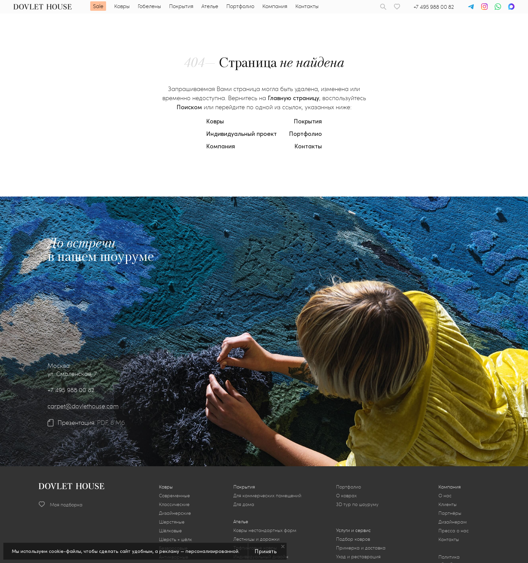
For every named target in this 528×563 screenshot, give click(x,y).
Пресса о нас (453, 530)
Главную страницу (293, 98)
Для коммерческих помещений (267, 495)
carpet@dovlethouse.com (83, 406)
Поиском (189, 107)
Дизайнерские (175, 513)
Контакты (307, 5)
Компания (274, 5)
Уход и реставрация (358, 556)
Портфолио (240, 5)
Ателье (209, 5)
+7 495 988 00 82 (434, 6)
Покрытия (181, 5)
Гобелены (149, 5)
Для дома (243, 504)
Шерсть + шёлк (175, 539)
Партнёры (449, 513)
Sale (98, 5)
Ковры (122, 5)
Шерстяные (172, 521)
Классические (174, 504)
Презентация (76, 422)
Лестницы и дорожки (256, 539)
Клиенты (447, 504)
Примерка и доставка (361, 547)
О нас (445, 495)
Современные (174, 495)
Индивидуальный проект (241, 133)
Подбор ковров (353, 539)
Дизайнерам (452, 521)
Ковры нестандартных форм (264, 530)
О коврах (346, 495)
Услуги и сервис (353, 530)
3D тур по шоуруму (357, 504)
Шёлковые (170, 530)
